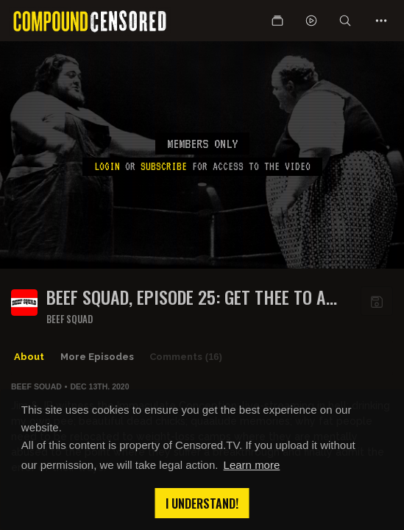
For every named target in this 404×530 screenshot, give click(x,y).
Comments (185, 357)
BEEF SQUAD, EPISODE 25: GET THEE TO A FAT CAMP (186, 297)
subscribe (164, 166)
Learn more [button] (252, 465)
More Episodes (97, 356)
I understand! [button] (202, 503)
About (29, 356)
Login (107, 166)
